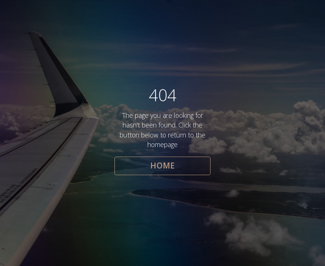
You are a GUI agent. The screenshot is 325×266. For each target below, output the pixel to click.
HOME (162, 165)
